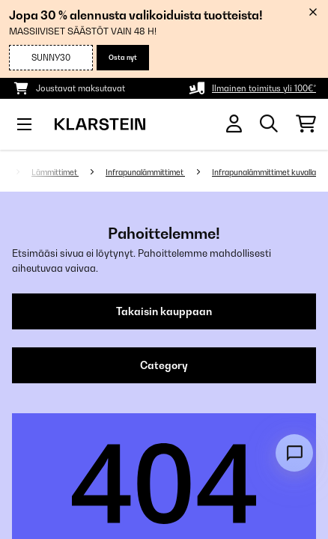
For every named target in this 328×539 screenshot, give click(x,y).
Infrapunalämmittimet (145, 172)
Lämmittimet (55, 172)
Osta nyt (123, 57)
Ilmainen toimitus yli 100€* (264, 88)
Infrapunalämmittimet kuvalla (264, 172)
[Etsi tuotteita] (269, 124)
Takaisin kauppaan (164, 311)
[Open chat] (294, 453)
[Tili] (234, 124)
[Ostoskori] (306, 124)
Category (164, 365)
